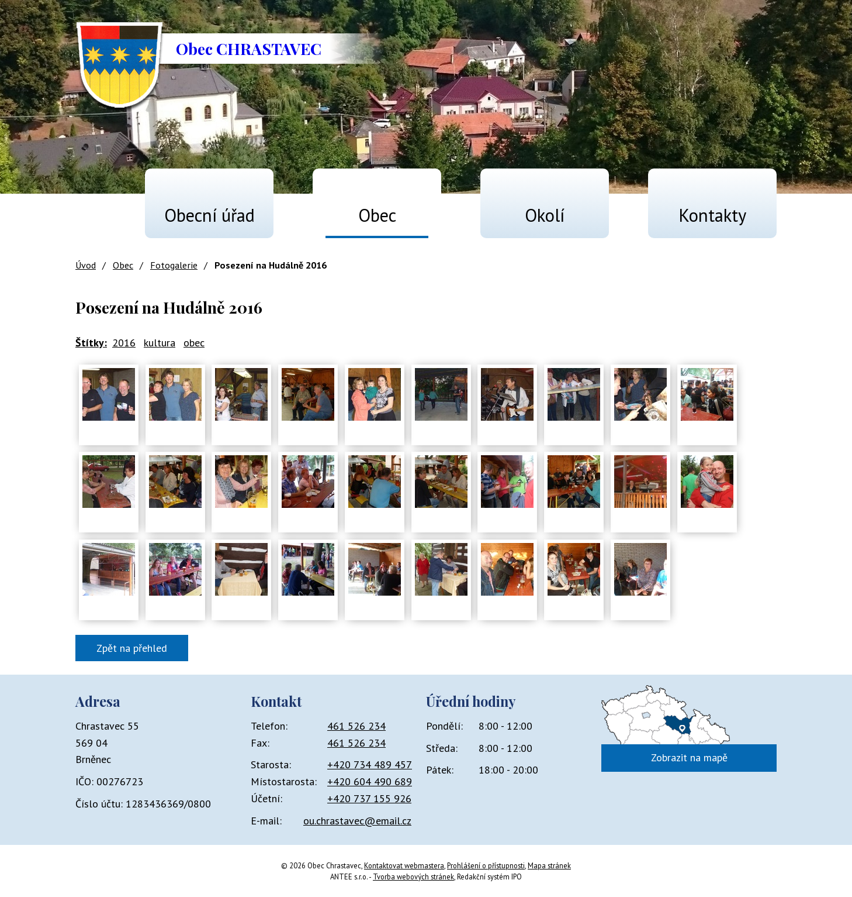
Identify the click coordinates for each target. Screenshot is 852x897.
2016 (124, 342)
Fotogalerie (174, 265)
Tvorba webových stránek (413, 876)
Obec (377, 215)
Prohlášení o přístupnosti (486, 865)
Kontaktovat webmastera (404, 865)
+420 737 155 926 (369, 798)
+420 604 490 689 (369, 781)
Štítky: (91, 342)
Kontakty (712, 215)
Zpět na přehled (131, 648)
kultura (159, 342)
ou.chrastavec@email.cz (357, 820)
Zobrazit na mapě (689, 757)
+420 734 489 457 (369, 764)
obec (194, 342)
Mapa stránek (549, 865)
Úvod (90, 210)
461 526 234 (356, 726)
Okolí (544, 215)
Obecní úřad (209, 215)
